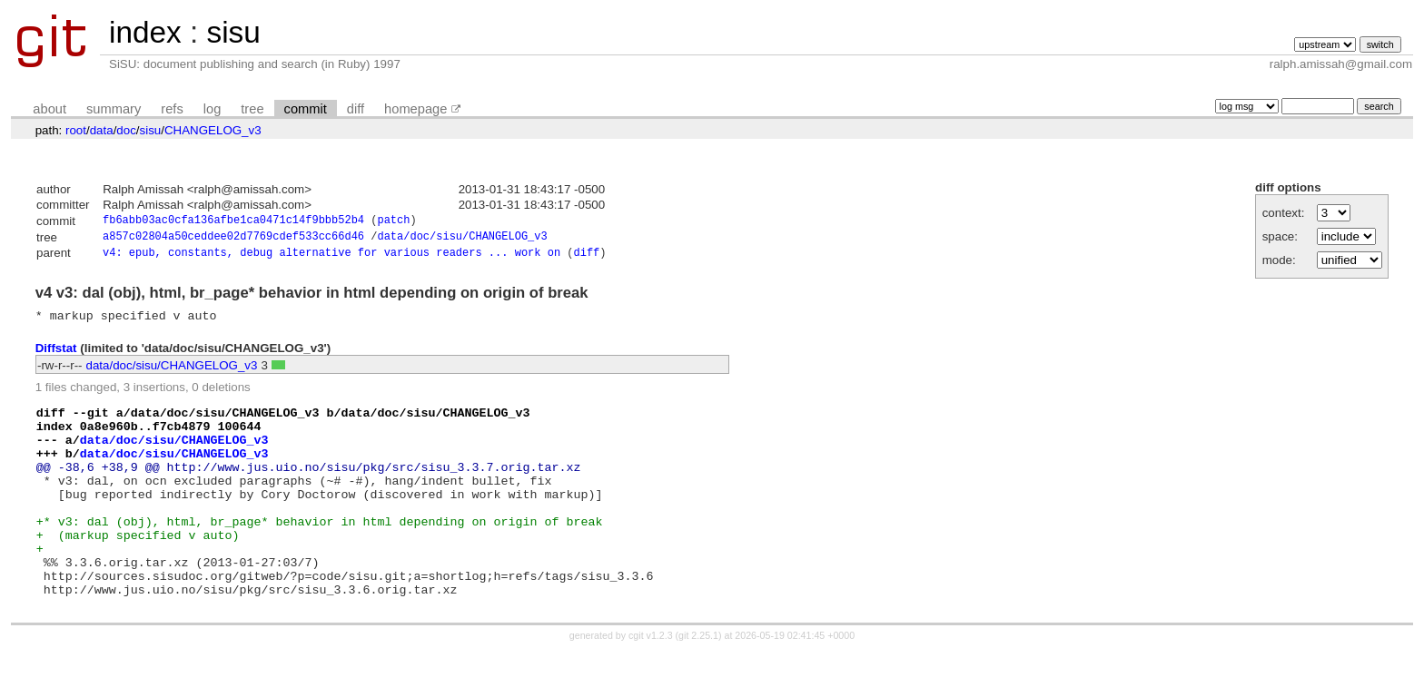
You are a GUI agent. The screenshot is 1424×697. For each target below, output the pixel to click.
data (102, 130)
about (49, 109)
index (145, 32)
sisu (233, 32)
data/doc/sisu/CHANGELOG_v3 (462, 239)
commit (305, 109)
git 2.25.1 (698, 680)
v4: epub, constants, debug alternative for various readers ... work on (331, 257)
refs (172, 109)
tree (252, 109)
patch (393, 222)
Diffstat (56, 355)
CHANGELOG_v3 (213, 130)
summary (113, 109)
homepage (415, 109)
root (75, 130)
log (212, 109)
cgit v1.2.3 (650, 680)
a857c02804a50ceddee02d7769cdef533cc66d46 (233, 239)
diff (355, 109)
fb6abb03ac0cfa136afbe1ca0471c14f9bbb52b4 (233, 222)
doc (126, 130)
